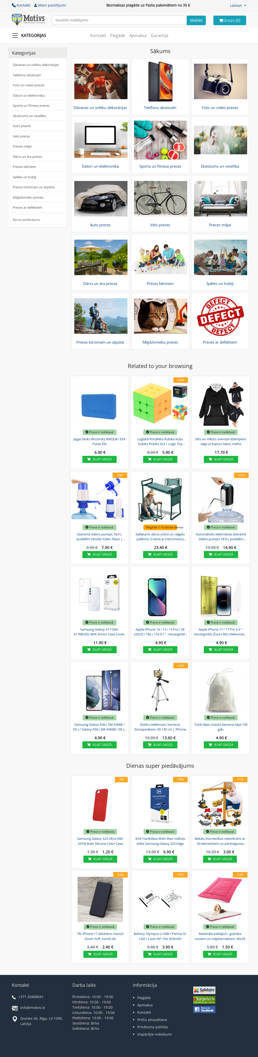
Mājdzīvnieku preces (28, 197)
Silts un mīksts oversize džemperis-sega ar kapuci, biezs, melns (221, 441)
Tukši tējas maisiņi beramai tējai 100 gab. (220, 727)
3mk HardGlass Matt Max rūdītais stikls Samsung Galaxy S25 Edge (160, 841)
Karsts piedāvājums (26, 219)
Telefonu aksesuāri (27, 75)
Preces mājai (22, 146)
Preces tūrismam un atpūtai (33, 187)
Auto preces (22, 126)
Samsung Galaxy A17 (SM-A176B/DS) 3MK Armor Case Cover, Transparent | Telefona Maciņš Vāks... (99, 632)
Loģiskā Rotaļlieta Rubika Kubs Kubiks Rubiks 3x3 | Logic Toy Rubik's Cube (160, 442)
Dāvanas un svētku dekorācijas (36, 64)
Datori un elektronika (29, 95)
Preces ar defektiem (27, 207)
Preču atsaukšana (152, 1019)
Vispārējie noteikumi (154, 1034)
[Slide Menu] (30, 35)
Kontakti (21, 5)
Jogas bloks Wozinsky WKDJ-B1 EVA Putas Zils (99, 441)
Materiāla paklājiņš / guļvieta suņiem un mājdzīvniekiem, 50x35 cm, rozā (220, 936)
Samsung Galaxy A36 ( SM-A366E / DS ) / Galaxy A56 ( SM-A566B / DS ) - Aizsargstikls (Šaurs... (99, 727)
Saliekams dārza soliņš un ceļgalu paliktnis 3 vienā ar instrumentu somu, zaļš (160, 537)
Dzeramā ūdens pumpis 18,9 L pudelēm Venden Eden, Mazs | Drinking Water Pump (99, 537)
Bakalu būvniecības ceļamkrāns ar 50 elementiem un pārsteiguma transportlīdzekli (220, 841)
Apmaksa (138, 35)
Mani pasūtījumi (50, 5)
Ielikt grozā (99, 459)
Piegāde (117, 35)
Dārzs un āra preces (27, 156)
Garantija (159, 35)
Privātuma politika (152, 1027)
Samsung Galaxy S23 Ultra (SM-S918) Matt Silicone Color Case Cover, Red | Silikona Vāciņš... (100, 841)
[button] (238, 5)
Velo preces (21, 136)
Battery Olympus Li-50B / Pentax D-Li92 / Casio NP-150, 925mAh (160, 936)
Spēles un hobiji (24, 177)
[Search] (196, 20)
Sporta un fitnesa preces (31, 105)
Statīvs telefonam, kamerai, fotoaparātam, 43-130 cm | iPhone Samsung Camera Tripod (160, 727)
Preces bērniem (24, 166)
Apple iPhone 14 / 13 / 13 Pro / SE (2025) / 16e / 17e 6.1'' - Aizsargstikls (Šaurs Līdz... (160, 632)
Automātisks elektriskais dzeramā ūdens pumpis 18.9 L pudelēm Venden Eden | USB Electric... (221, 537)
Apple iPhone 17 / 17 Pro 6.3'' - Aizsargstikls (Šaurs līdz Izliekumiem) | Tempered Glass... (221, 632)
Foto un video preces (28, 85)
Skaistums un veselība (29, 116)
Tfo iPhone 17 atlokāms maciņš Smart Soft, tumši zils (100, 936)
